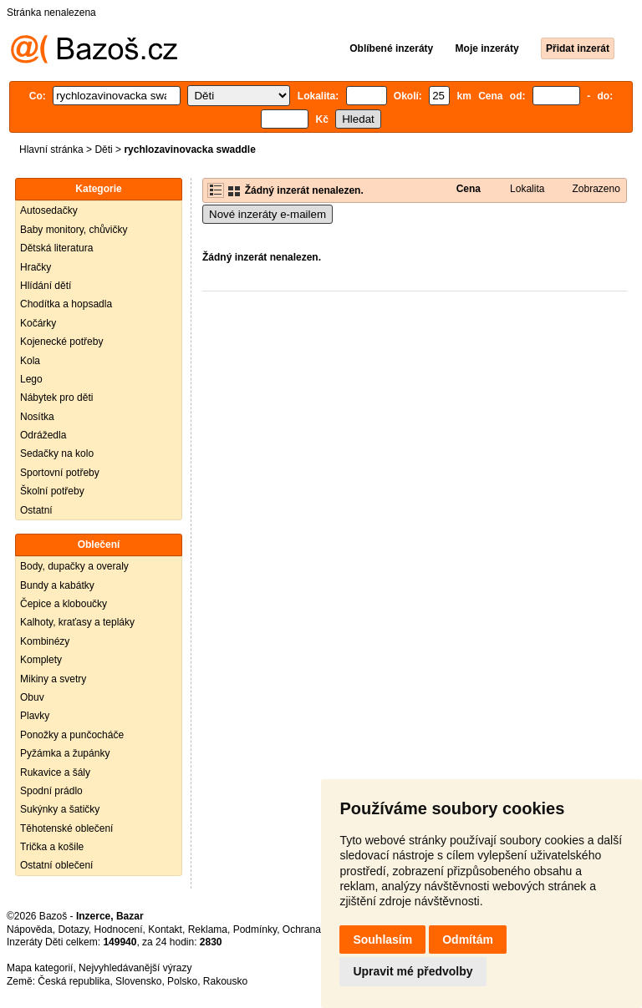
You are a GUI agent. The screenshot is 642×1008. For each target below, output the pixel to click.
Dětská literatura (56, 248)
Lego (31, 379)
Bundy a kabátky (57, 585)
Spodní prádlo (51, 791)
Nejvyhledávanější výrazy (135, 968)
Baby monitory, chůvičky (74, 230)
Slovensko (138, 981)
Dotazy (73, 929)
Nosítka (37, 417)
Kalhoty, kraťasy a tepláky (77, 622)
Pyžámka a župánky (65, 753)
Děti (103, 149)
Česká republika (74, 981)
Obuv (32, 697)
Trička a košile (52, 847)
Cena (468, 189)
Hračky (35, 267)
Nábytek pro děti (56, 397)
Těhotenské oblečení (66, 828)
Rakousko (225, 981)
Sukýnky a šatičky (59, 809)
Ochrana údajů (316, 929)
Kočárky (38, 323)
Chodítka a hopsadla (66, 304)
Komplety (41, 660)
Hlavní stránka (51, 149)
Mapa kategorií (40, 968)
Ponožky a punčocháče (72, 735)
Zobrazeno (595, 189)
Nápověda (30, 929)
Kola (30, 361)
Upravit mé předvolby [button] (412, 971)
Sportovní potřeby (59, 473)
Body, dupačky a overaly (74, 566)
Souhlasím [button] (382, 939)
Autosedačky (49, 210)
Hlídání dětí (45, 285)
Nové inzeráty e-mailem (267, 214)
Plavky (34, 716)
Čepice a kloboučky (63, 604)
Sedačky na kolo (57, 453)
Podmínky (255, 929)
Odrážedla (43, 435)
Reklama (207, 929)
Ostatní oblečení (56, 865)
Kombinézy (44, 641)
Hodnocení (118, 929)
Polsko (182, 981)
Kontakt (165, 929)
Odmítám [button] (467, 939)
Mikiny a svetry (53, 679)
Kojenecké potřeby (61, 341)
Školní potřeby (52, 491)
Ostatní (36, 510)
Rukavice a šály (55, 772)
